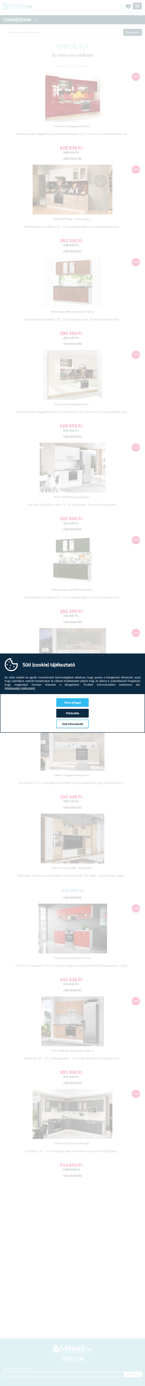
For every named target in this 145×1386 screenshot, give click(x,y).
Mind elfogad (72, 702)
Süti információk (72, 724)
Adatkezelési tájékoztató (20, 688)
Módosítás (72, 713)
